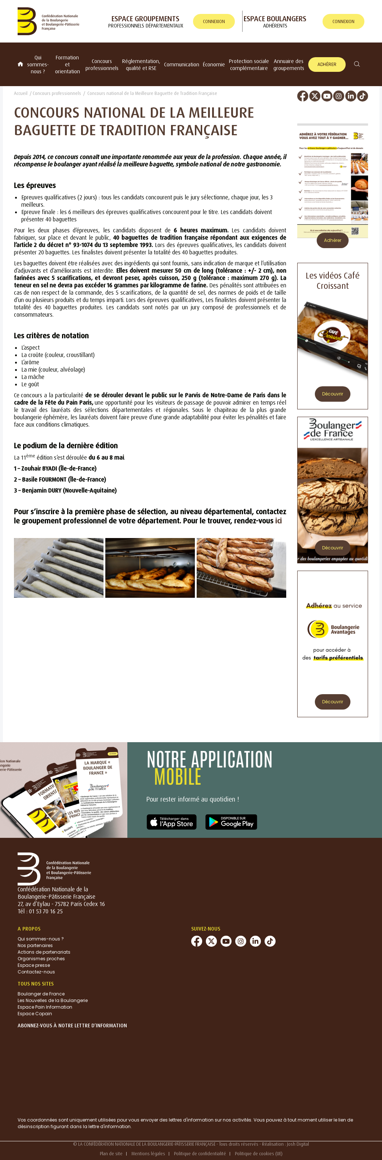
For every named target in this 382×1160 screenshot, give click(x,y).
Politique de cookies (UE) (259, 1153)
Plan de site (111, 1153)
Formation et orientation (67, 64)
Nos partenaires (35, 945)
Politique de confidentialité (200, 1153)
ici (278, 520)
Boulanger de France (41, 994)
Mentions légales (148, 1153)
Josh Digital (298, 1144)
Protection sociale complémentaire (249, 64)
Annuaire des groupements (288, 64)
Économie (214, 64)
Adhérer (326, 64)
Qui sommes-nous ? (38, 64)
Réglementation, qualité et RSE (141, 64)
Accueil (21, 93)
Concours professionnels (102, 64)
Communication (181, 64)
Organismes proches (41, 958)
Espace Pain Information (45, 1007)
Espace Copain (35, 1013)
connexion (214, 21)
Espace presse (34, 965)
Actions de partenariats (44, 952)
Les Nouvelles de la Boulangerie (53, 1000)
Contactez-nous (36, 972)
